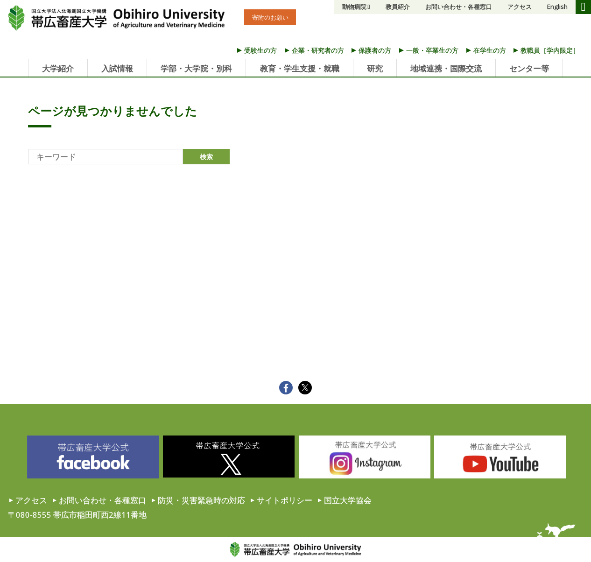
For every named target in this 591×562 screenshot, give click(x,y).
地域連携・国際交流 (446, 68)
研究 (375, 68)
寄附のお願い (270, 17)
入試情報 (117, 68)
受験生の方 (260, 50)
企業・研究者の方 (318, 50)
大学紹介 (58, 68)
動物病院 (354, 6)
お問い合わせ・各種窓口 (458, 6)
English (557, 6)
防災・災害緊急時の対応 (201, 500)
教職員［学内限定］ (550, 50)
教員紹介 (398, 6)
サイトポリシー (284, 500)
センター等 (529, 68)
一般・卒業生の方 (432, 50)
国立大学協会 (348, 500)
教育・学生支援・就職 (299, 68)
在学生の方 (489, 50)
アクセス (519, 6)
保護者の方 (375, 50)
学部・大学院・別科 (196, 68)
